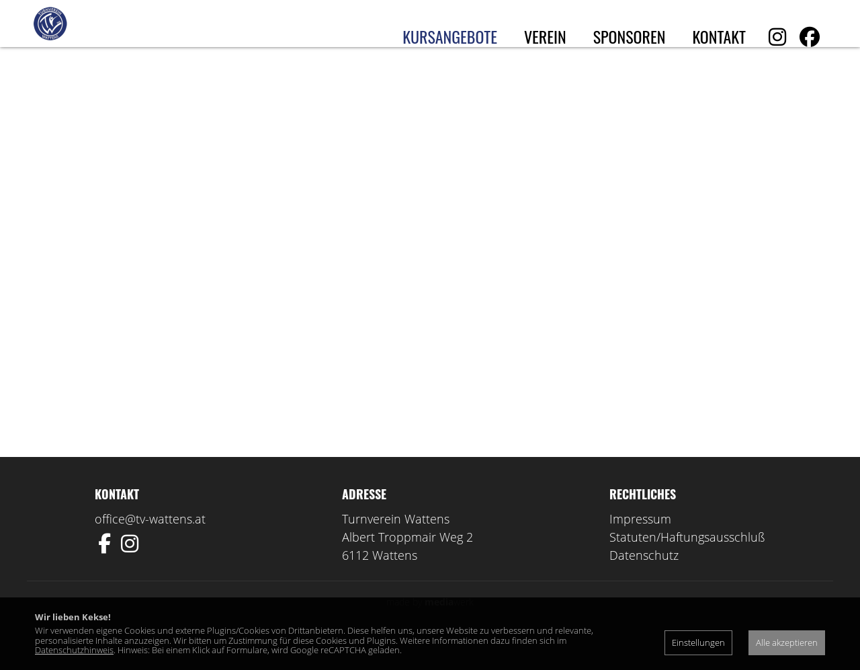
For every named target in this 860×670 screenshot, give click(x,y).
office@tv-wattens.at (150, 546)
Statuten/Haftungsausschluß (687, 564)
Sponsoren (629, 36)
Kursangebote (449, 36)
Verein (545, 36)
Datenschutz (644, 582)
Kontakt (719, 36)
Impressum (640, 546)
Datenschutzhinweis (74, 650)
